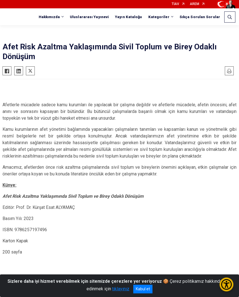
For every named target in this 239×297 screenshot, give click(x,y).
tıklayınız (120, 288)
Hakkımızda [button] (49, 17)
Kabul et (143, 289)
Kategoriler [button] (158, 17)
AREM (194, 4)
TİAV (175, 4)
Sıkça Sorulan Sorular (199, 17)
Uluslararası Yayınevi (89, 17)
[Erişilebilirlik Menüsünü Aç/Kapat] (226, 284)
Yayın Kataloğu (128, 17)
